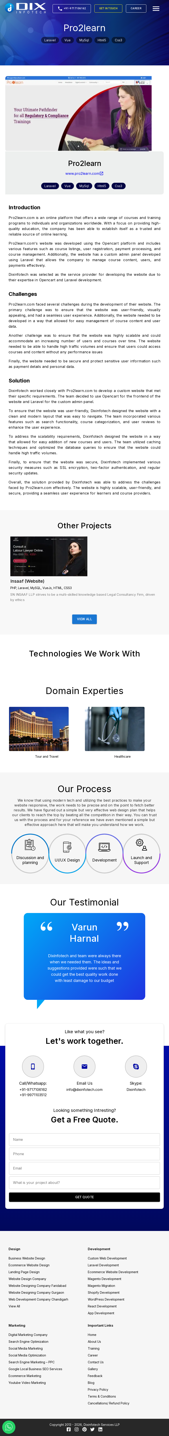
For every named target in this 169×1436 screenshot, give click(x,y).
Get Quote (84, 1197)
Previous (5, 734)
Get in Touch (108, 8)
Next (164, 734)
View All (84, 619)
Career (136, 8)
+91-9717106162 (71, 8)
